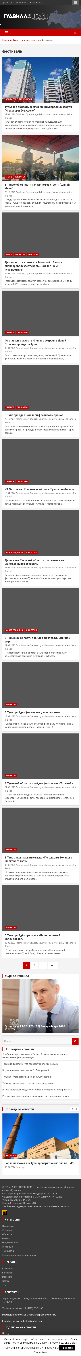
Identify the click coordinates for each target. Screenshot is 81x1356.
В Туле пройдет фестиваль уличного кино (32, 712)
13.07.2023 (10, 716)
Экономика (8, 1226)
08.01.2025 (10, 348)
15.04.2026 (10, 1029)
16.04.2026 (10, 1167)
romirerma (22, 348)
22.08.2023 (10, 645)
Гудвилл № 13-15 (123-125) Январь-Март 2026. (35, 1026)
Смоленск (7, 1268)
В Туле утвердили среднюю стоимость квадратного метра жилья (37, 1089)
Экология (33, 255)
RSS (5, 1333)
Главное (10, 333)
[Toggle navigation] (6, 32)
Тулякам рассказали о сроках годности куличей (28, 1083)
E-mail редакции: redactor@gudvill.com (22, 1321)
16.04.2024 (10, 493)
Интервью (7, 1246)
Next (53, 965)
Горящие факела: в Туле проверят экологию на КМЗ (30, 1064)
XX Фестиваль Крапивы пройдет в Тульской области (40, 489)
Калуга (6, 1281)
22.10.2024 (10, 419)
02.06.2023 (10, 943)
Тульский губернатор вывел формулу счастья (26, 1076)
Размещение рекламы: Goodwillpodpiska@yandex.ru (29, 1314)
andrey (20, 114)
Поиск (75, 1041)
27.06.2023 (10, 787)
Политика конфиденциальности (19, 1255)
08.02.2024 (10, 567)
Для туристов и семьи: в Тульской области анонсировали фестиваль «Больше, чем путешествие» (33, 266)
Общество (11, 99)
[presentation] (72, 1109)
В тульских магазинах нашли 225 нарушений (25, 1070)
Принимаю (67, 1348)
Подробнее (40, 1352)
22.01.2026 (10, 114)
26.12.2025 (10, 192)
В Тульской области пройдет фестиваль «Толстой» (39, 783)
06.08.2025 (10, 273)
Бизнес (6, 1238)
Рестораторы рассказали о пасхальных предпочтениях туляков (36, 1096)
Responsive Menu (75, 2)
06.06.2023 (10, 865)
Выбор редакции (14, 552)
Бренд (9, 177)
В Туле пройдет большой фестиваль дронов (34, 415)
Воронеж (7, 1276)
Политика (7, 1230)
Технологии (25, 99)
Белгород (7, 1272)
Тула (4, 2)
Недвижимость (10, 1242)
